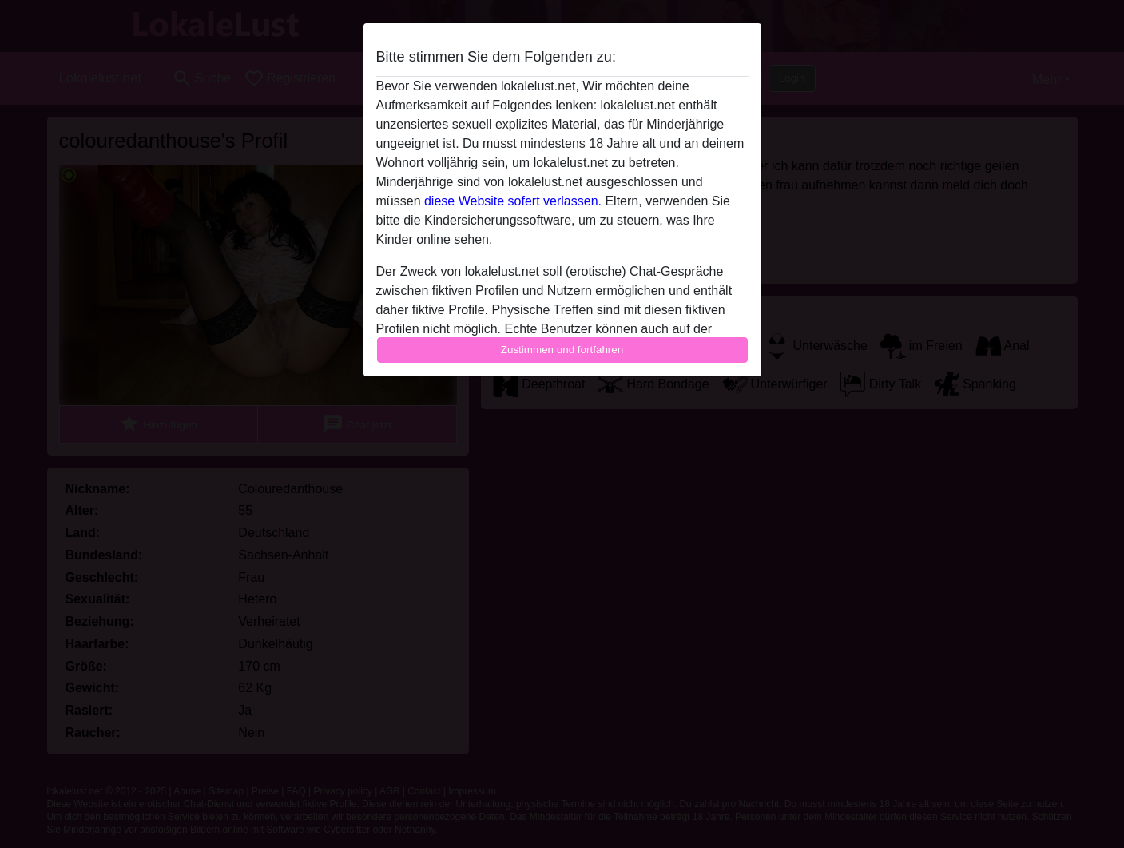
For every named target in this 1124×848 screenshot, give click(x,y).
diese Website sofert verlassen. (513, 201)
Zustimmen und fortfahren (562, 350)
